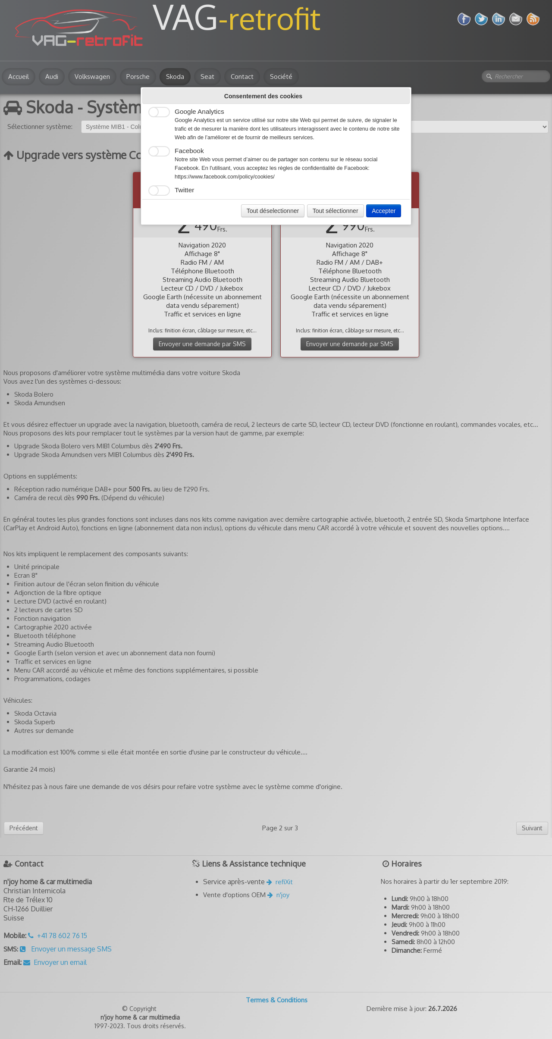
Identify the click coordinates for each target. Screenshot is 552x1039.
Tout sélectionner (335, 210)
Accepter (383, 210)
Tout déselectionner (273, 210)
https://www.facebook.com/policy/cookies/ (225, 177)
